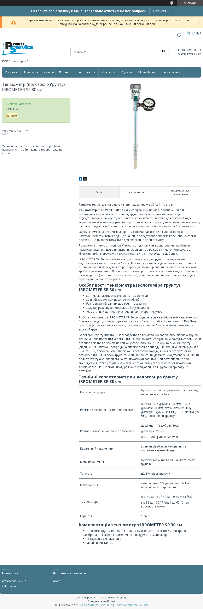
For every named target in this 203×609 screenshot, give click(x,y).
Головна (11, 72)
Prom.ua (122, 597)
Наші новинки (170, 72)
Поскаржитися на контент (96, 605)
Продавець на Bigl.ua (102, 601)
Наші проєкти (85, 72)
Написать (161, 11)
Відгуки (127, 72)
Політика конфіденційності (131, 605)
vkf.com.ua (9, 586)
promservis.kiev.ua (14, 581)
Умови (57, 581)
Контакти (108, 72)
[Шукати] (163, 51)
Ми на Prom (146, 72)
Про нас (64, 72)
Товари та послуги (37, 72)
